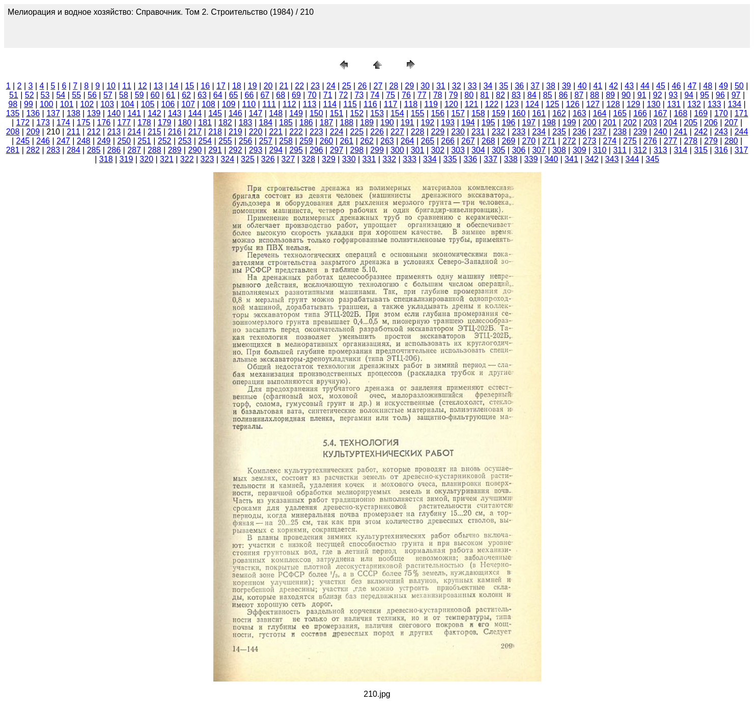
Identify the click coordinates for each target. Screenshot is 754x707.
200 (590, 122)
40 (582, 85)
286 (114, 150)
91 (642, 95)
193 (448, 122)
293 (256, 150)
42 (613, 85)
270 (529, 141)
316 (721, 150)
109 (229, 104)
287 (134, 150)
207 (731, 122)
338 (511, 159)
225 (357, 131)
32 (456, 85)
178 (144, 122)
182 (225, 122)
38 (550, 85)
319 (126, 159)
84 (532, 95)
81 (484, 95)
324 (227, 159)
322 (187, 159)
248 (84, 141)
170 (721, 113)
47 (691, 85)
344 (632, 159)
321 (167, 159)
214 (134, 131)
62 (186, 95)
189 (367, 122)
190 (387, 122)
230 (458, 131)
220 (256, 131)
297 (337, 150)
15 (189, 85)
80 (468, 95)
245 (23, 141)
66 (249, 95)
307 (539, 150)
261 (347, 141)
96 (720, 95)
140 (114, 113)
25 (346, 85)
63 (202, 95)
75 (390, 95)
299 (377, 150)
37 (535, 85)
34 (487, 85)
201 (610, 122)
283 (53, 150)
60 (154, 95)
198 (549, 122)
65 (233, 95)
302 (437, 150)
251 (144, 141)
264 (407, 141)
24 (331, 85)
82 (500, 95)
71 (327, 95)
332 (389, 159)
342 (592, 159)
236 (580, 131)
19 (252, 85)
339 (531, 159)
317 (741, 150)
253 (185, 141)
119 (431, 104)
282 (33, 150)
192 (428, 122)
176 (104, 122)
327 (288, 159)
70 (312, 95)
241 (680, 131)
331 (369, 159)
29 (409, 85)
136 (33, 113)
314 (680, 150)
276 (650, 141)
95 (704, 95)
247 (63, 141)
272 (569, 141)
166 (640, 113)
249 (104, 141)
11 (126, 85)
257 (266, 141)
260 (326, 141)
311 (620, 150)
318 (106, 159)
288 (154, 150)
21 (283, 85)
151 (337, 113)
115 (350, 104)
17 (221, 85)
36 (519, 85)
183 (246, 122)
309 (580, 150)
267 (468, 141)
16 (205, 85)
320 (146, 159)
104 (127, 104)
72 (343, 95)
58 (123, 95)
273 (590, 141)
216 (175, 131)
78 (437, 95)
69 (296, 95)
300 (397, 150)
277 (671, 141)
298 (357, 150)
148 (276, 113)
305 (499, 150)
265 (428, 141)
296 (316, 150)
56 (92, 95)
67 (264, 95)
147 (256, 113)
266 (448, 141)
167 (660, 113)
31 (440, 85)
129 (633, 104)
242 (701, 131)
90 (626, 95)
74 (374, 95)
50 (739, 85)
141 (134, 113)
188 (347, 122)
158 (478, 113)
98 (12, 104)
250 (124, 141)
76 (406, 95)
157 (458, 113)
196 (509, 122)
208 (13, 131)
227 (397, 131)
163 (580, 113)
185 (286, 122)
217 (195, 131)
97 (736, 95)
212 (94, 131)
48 (707, 85)
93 (673, 95)
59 (139, 95)
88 (594, 95)
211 (73, 131)
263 (387, 141)
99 (28, 104)
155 (418, 113)
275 (630, 141)
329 (329, 159)
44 (645, 85)
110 (249, 104)
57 (108, 95)
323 (207, 159)
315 (701, 150)
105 (148, 104)
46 (676, 85)
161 (539, 113)
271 (549, 141)
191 (407, 122)
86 (563, 95)
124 (532, 104)
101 (67, 104)
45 (660, 85)
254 (205, 141)
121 (472, 104)
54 (60, 95)
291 (215, 150)
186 (306, 122)
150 (316, 113)
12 (142, 85)
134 (734, 104)
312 (640, 150)
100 (46, 104)
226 (377, 131)
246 (43, 141)
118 (410, 104)
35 (503, 85)
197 (529, 122)
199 (569, 122)
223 (316, 131)
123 (512, 104)
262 (367, 141)
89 (610, 95)
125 (553, 104)
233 (518, 131)
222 (296, 131)
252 (165, 141)
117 (391, 104)
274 (610, 141)
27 (378, 85)
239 (640, 131)
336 (470, 159)
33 (472, 85)
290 (195, 150)
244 (741, 131)
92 (657, 95)
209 (33, 131)
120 (451, 104)
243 (721, 131)
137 (53, 113)
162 (559, 113)
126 (572, 104)
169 (701, 113)
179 (165, 122)
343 (612, 159)
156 (437, 113)
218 (215, 131)
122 (491, 104)
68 (280, 95)
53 (45, 95)
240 (660, 131)
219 (235, 131)
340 (551, 159)
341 (571, 159)
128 (613, 104)
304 (478, 150)
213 (114, 131)
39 (566, 85)
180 (185, 122)
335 (450, 159)
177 (124, 122)
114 (330, 104)
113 (310, 104)
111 (269, 104)
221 (276, 131)
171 (741, 113)
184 (266, 122)
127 (593, 104)
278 (690, 141)
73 (359, 95)
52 (29, 95)
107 (188, 104)
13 (158, 85)
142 (154, 113)
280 (731, 141)
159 (499, 113)
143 (175, 113)
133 (714, 104)
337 (490, 159)
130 (653, 104)
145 (215, 113)
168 (680, 113)
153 (377, 113)
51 (13, 95)
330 (349, 159)
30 (425, 85)
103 (107, 104)
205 (690, 122)
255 (225, 141)
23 (315, 85)
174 (63, 122)
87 (578, 95)
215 (154, 131)
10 (111, 85)
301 (418, 150)
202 (630, 122)
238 (620, 131)
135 (13, 113)
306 (518, 150)
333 (409, 159)
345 (652, 159)
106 (168, 104)
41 (597, 85)
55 (76, 95)
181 (205, 122)
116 (370, 104)
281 (13, 150)
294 (276, 150)
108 (208, 104)
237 (599, 131)
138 (73, 113)
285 (94, 150)
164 (599, 113)
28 (393, 85)
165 (620, 113)
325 (248, 159)
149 (296, 113)
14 (174, 85)
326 (268, 159)
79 (453, 95)
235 (559, 131)
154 (397, 113)
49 (723, 85)
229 (437, 131)
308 (559, 150)
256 (246, 141)
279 (711, 141)
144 (195, 113)
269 (509, 141)
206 (711, 122)
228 (418, 131)
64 (217, 95)
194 (468, 122)
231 (478, 131)
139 (94, 113)
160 (518, 113)
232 (499, 131)
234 (539, 131)
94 (688, 95)
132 (694, 104)
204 (671, 122)
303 (458, 150)
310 (599, 150)
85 (547, 95)
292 (235, 150)
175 (84, 122)
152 (357, 113)
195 (488, 122)
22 (299, 85)
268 (488, 141)
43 (629, 85)
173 (43, 122)
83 (516, 95)
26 (362, 85)
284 (73, 150)
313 (660, 150)
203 (650, 122)
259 (306, 141)
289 (175, 150)
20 (268, 85)
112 (289, 104)
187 (326, 122)
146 (235, 113)
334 (430, 159)
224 (337, 131)
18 (236, 85)
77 (422, 95)
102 (87, 104)
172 (23, 122)
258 (286, 141)
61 (170, 95)
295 (296, 150)
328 (308, 159)
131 (674, 104)
